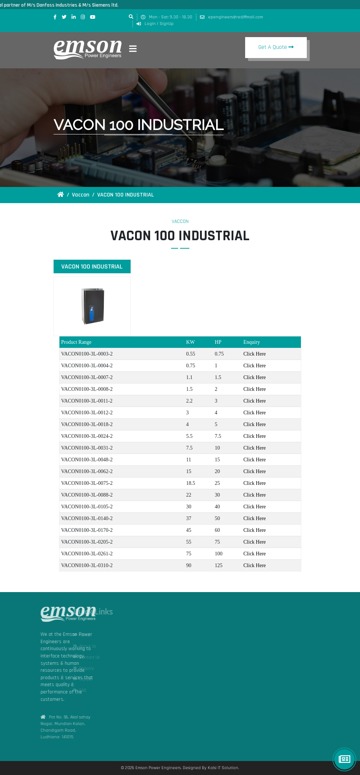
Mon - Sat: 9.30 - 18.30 (166, 17)
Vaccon (80, 195)
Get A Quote (273, 47)
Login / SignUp (155, 23)
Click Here (254, 354)
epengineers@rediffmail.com (231, 17)
